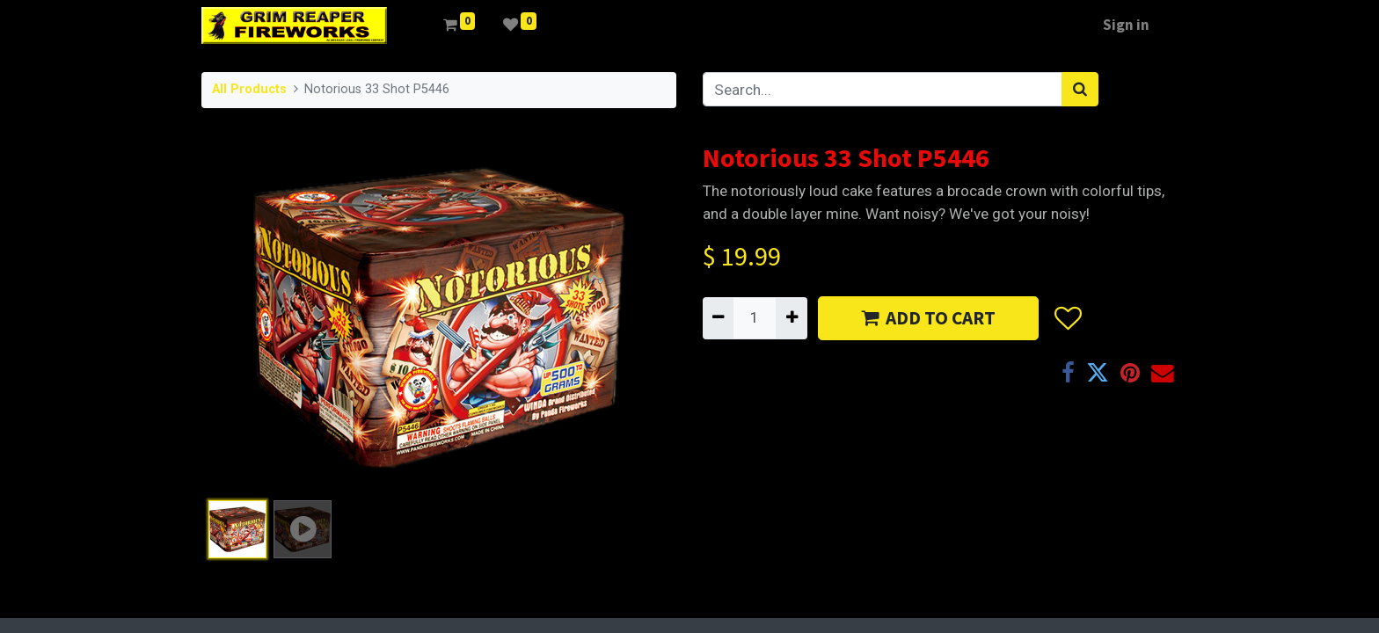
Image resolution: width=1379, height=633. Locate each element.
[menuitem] (415, 25)
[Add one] (791, 318)
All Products (249, 89)
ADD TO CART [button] (928, 318)
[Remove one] (718, 318)
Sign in (1126, 24)
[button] (1067, 318)
